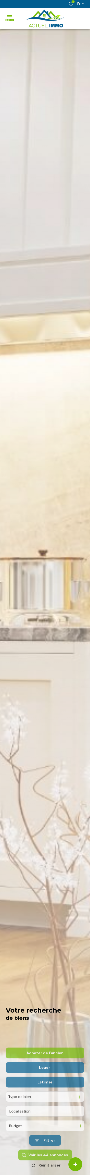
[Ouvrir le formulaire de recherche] (45, 1164)
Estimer (45, 1105)
